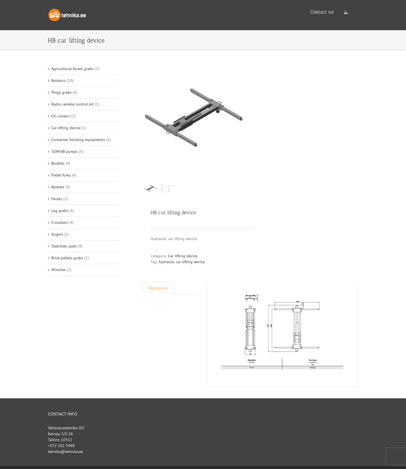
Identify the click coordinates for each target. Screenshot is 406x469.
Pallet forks (61, 175)
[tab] (158, 288)
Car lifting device (182, 256)
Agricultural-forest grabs (72, 68)
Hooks (56, 198)
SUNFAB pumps (64, 151)
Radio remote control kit (72, 104)
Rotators (58, 80)
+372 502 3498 (61, 445)
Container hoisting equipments (78, 139)
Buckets (58, 163)
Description (158, 288)
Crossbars (59, 222)
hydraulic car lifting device (182, 262)
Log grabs (59, 210)
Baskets (57, 186)
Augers (57, 234)
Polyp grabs (61, 92)
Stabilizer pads (64, 246)
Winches (58, 269)
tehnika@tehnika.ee (65, 451)
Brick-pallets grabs (67, 257)
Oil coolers (60, 116)
